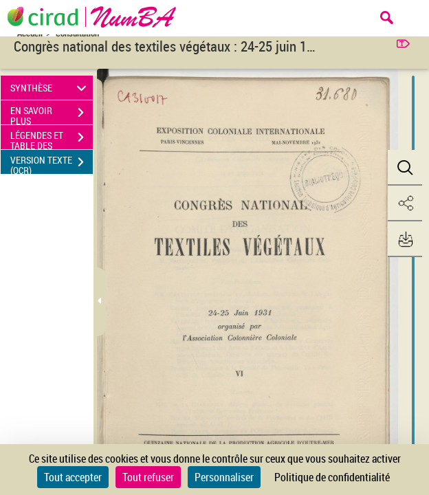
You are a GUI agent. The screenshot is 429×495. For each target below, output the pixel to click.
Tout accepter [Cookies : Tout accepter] (73, 477)
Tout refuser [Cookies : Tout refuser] (148, 477)
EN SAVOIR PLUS (51, 114)
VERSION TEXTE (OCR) (51, 164)
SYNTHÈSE (50, 88)
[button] (405, 168)
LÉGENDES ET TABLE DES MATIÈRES (51, 139)
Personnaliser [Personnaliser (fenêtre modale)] (224, 477)
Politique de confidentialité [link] (332, 477)
